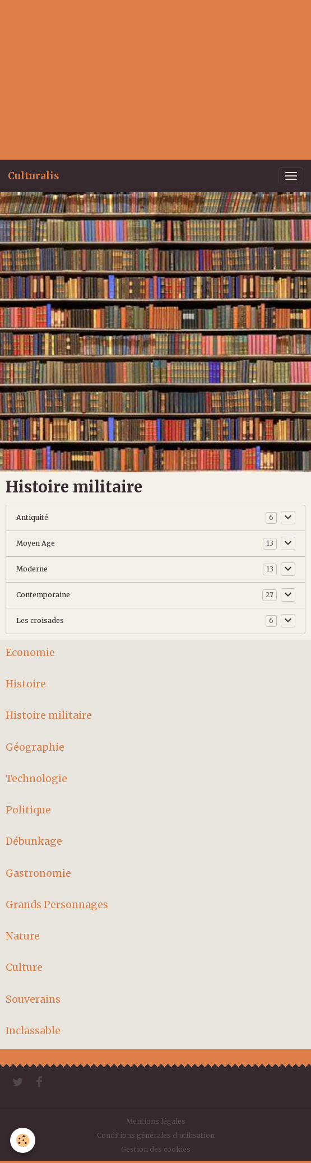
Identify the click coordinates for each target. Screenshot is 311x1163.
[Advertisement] (155, 78)
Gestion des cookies (156, 1149)
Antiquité (32, 517)
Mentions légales (155, 1121)
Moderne (32, 569)
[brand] (33, 176)
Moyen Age (35, 543)
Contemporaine (43, 594)
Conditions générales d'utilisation (156, 1135)
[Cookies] (22, 1140)
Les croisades (40, 620)
